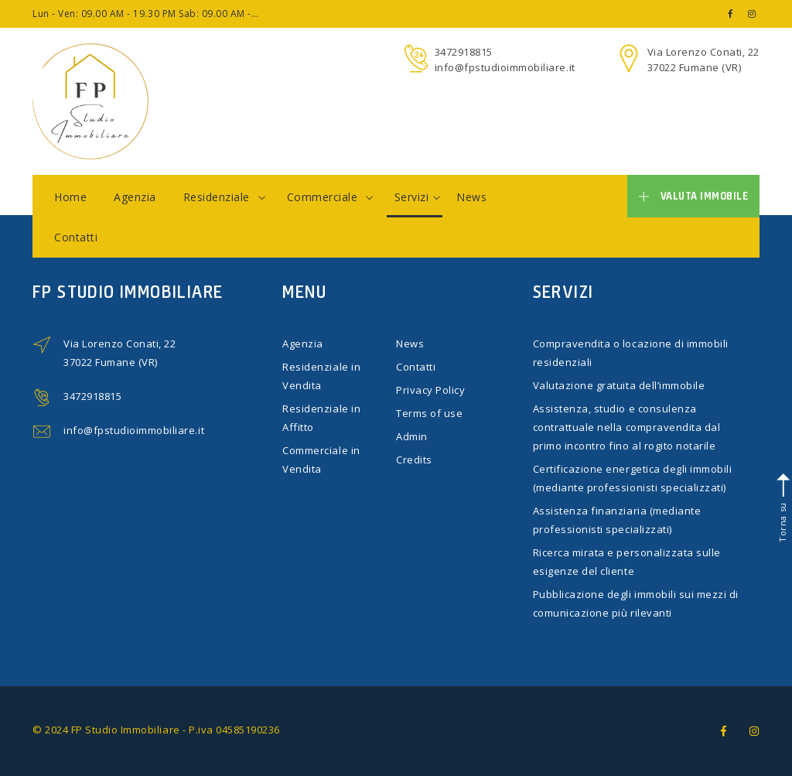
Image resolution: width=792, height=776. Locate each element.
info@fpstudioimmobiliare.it (505, 67)
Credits (414, 460)
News (471, 197)
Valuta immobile (694, 196)
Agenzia (135, 197)
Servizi (417, 197)
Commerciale (330, 197)
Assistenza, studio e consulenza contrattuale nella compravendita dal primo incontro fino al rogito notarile (627, 427)
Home (70, 197)
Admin (412, 436)
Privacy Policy (430, 390)
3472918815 (464, 52)
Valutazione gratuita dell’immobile (619, 385)
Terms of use (429, 413)
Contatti (75, 237)
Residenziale (224, 197)
